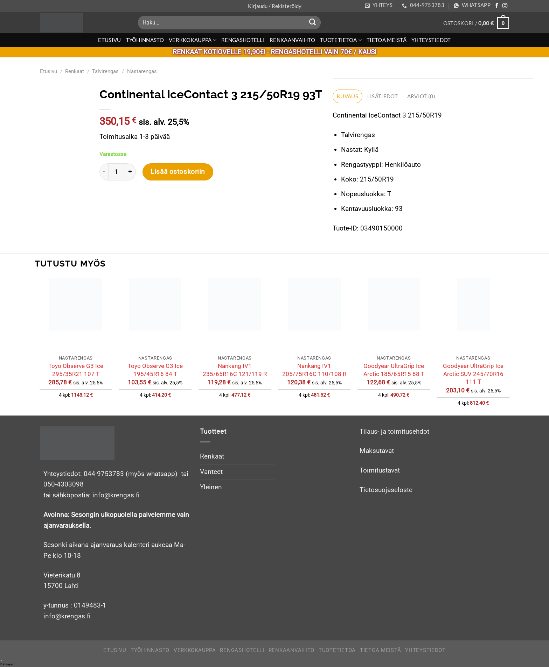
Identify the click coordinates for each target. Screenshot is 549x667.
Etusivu (109, 40)
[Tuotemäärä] (116, 171)
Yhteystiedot (431, 40)
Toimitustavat (380, 470)
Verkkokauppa (192, 40)
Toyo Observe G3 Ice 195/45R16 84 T (155, 369)
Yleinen (211, 487)
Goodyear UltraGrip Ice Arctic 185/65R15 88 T (393, 369)
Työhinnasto (145, 40)
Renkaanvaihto (292, 40)
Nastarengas (142, 71)
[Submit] (313, 23)
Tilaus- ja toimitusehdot (394, 431)
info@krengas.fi (67, 616)
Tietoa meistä (386, 40)
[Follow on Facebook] (496, 6)
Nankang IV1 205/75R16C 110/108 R (314, 369)
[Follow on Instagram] (504, 6)
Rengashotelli (243, 40)
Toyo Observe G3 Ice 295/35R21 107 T (75, 369)
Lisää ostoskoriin (178, 172)
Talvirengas (105, 71)
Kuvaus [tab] (347, 96)
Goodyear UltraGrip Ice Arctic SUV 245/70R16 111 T (473, 373)
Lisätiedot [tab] (382, 96)
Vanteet (211, 472)
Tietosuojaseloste (386, 490)
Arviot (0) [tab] (421, 96)
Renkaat (74, 71)
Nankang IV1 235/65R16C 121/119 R (235, 369)
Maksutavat (377, 451)
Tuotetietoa (341, 40)
